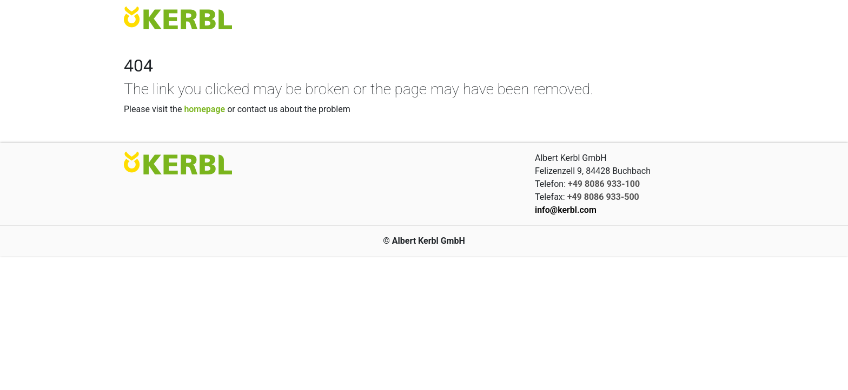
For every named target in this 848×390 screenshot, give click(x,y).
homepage (204, 109)
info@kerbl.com (566, 210)
